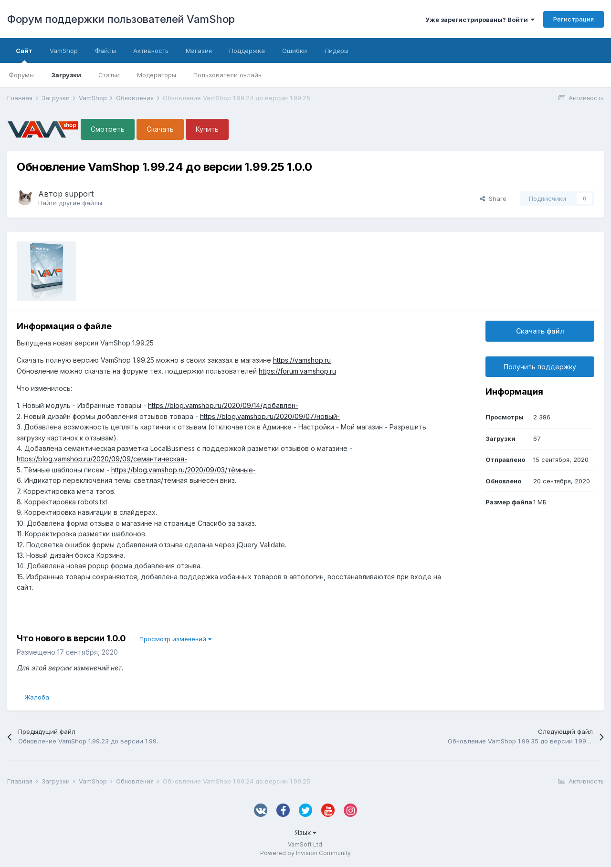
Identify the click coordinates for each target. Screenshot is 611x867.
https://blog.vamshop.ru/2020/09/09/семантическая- (102, 459)
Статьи (109, 75)
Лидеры (336, 50)
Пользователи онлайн (227, 75)
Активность (151, 50)
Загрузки (66, 75)
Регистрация (573, 19)
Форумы (21, 75)
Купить (207, 129)
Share (493, 198)
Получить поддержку (540, 367)
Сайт (24, 55)
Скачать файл (540, 331)
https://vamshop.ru (302, 360)
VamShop (64, 50)
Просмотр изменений (175, 639)
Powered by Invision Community (305, 853)
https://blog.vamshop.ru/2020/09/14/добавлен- (223, 405)
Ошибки (294, 50)
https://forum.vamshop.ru (297, 371)
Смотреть (108, 129)
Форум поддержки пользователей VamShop (121, 19)
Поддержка (247, 50)
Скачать (160, 129)
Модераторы (156, 75)
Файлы (105, 50)
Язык (305, 832)
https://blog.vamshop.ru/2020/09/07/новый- (270, 416)
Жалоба (36, 697)
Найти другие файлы (70, 203)
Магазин (199, 50)
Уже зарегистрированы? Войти (480, 19)
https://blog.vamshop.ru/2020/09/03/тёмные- (183, 470)
